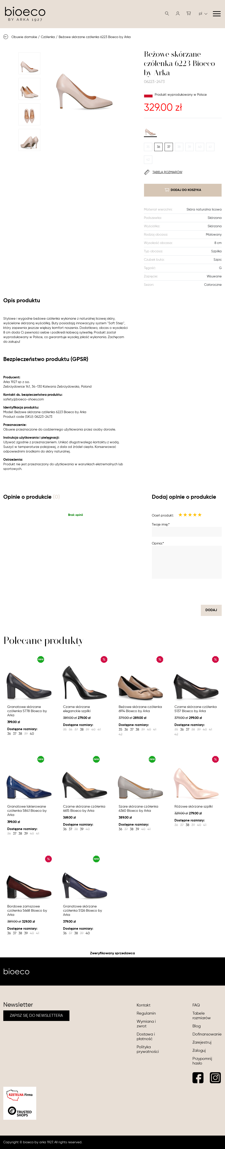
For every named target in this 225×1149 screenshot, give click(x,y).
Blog (196, 1026)
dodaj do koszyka (183, 190)
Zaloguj (199, 1051)
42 (148, 159)
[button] (178, 13)
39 (189, 146)
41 (210, 146)
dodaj (211, 610)
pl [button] (203, 14)
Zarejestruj (201, 1043)
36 (158, 146)
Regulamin (146, 1013)
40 (200, 146)
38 (179, 146)
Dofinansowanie (207, 1034)
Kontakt (144, 1005)
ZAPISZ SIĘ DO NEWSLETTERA (36, 1016)
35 (148, 146)
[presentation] (188, 591)
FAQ (196, 1005)
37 (168, 146)
